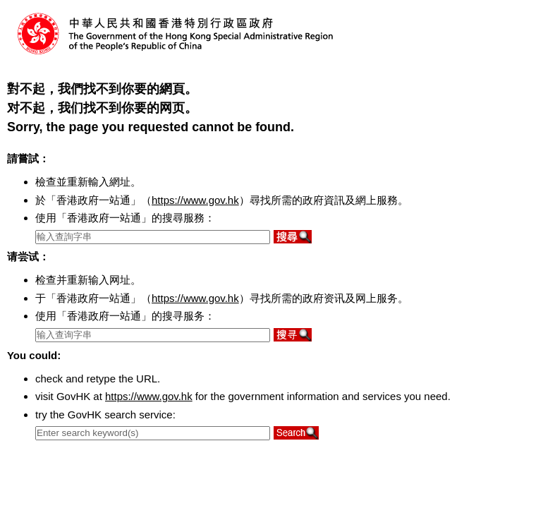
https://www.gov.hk (195, 200)
